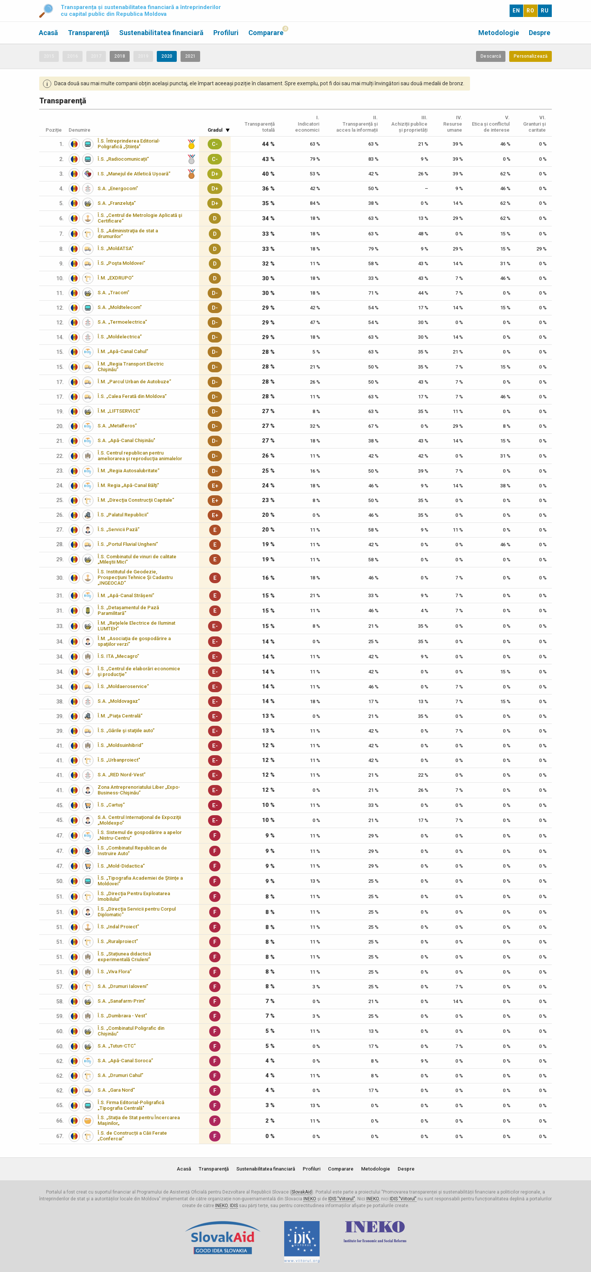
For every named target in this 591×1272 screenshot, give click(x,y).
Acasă (48, 33)
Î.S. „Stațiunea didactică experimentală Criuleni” (124, 956)
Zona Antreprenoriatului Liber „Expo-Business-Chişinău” (139, 790)
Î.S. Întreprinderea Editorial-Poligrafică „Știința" (129, 143)
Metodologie (498, 33)
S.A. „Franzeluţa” (117, 203)
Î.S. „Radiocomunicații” (123, 159)
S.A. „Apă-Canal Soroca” (125, 1060)
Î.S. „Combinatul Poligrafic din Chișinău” (131, 1031)
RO (530, 11)
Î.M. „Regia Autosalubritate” (128, 470)
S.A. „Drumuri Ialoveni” (123, 986)
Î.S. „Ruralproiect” (118, 941)
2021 (190, 56)
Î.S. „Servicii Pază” (118, 529)
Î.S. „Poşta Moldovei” (121, 263)
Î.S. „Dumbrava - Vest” (122, 1016)
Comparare (265, 33)
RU (545, 11)
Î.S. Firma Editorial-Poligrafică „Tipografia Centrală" (131, 1105)
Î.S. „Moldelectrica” (120, 337)
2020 (166, 56)
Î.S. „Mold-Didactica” (121, 866)
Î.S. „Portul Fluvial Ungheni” (128, 544)
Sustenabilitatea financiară (161, 33)
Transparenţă (88, 33)
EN (516, 11)
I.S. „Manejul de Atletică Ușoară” (134, 174)
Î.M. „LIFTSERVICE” (119, 411)
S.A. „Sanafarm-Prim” (121, 1001)
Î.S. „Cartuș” (111, 805)
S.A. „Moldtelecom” (120, 307)
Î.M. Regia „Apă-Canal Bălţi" (128, 485)
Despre (539, 33)
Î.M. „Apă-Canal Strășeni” (126, 595)
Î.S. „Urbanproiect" (119, 760)
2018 (119, 56)
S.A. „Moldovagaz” (119, 701)
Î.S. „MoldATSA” (115, 248)
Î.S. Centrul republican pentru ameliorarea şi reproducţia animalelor (140, 455)
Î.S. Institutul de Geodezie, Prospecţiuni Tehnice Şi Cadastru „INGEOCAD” (135, 577)
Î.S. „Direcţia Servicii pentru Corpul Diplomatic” (137, 911)
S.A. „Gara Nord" (116, 1090)
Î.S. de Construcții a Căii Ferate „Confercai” (132, 1135)
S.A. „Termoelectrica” (122, 322)
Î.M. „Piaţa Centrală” (120, 716)
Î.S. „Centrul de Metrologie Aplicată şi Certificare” (140, 218)
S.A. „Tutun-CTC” (117, 1046)
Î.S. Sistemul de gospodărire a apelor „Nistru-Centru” (140, 835)
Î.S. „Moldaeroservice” (123, 686)
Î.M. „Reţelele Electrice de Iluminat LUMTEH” (136, 625)
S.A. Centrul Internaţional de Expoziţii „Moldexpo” (139, 820)
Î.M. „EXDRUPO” (115, 278)
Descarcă (491, 56)
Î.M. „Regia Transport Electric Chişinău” (131, 366)
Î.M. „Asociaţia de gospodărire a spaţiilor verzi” (134, 641)
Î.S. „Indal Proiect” (118, 926)
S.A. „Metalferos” (117, 426)
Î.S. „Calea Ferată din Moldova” (132, 396)
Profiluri (226, 33)
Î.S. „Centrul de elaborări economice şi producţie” (139, 671)
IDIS (234, 1205)
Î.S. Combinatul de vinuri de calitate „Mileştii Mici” (137, 559)
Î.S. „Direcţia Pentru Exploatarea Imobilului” (134, 896)
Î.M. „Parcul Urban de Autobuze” (134, 381)
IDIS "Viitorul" (341, 1198)
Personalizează (530, 56)
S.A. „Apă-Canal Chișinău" (126, 440)
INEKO (309, 1198)
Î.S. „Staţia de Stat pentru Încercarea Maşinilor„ (139, 1120)
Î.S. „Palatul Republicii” (123, 515)
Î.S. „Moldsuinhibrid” (120, 745)
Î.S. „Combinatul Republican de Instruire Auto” (132, 850)
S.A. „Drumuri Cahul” (120, 1075)
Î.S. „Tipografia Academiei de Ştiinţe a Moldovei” (140, 880)
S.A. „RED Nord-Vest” (121, 774)
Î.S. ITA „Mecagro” (118, 656)
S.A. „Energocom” (118, 188)
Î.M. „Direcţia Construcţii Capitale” (136, 500)
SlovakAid (301, 1192)
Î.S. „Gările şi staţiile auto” (126, 730)
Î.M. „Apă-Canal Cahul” (123, 351)
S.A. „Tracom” (113, 292)
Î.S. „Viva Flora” (115, 971)
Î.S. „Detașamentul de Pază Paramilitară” (128, 610)
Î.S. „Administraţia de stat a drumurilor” (128, 233)
